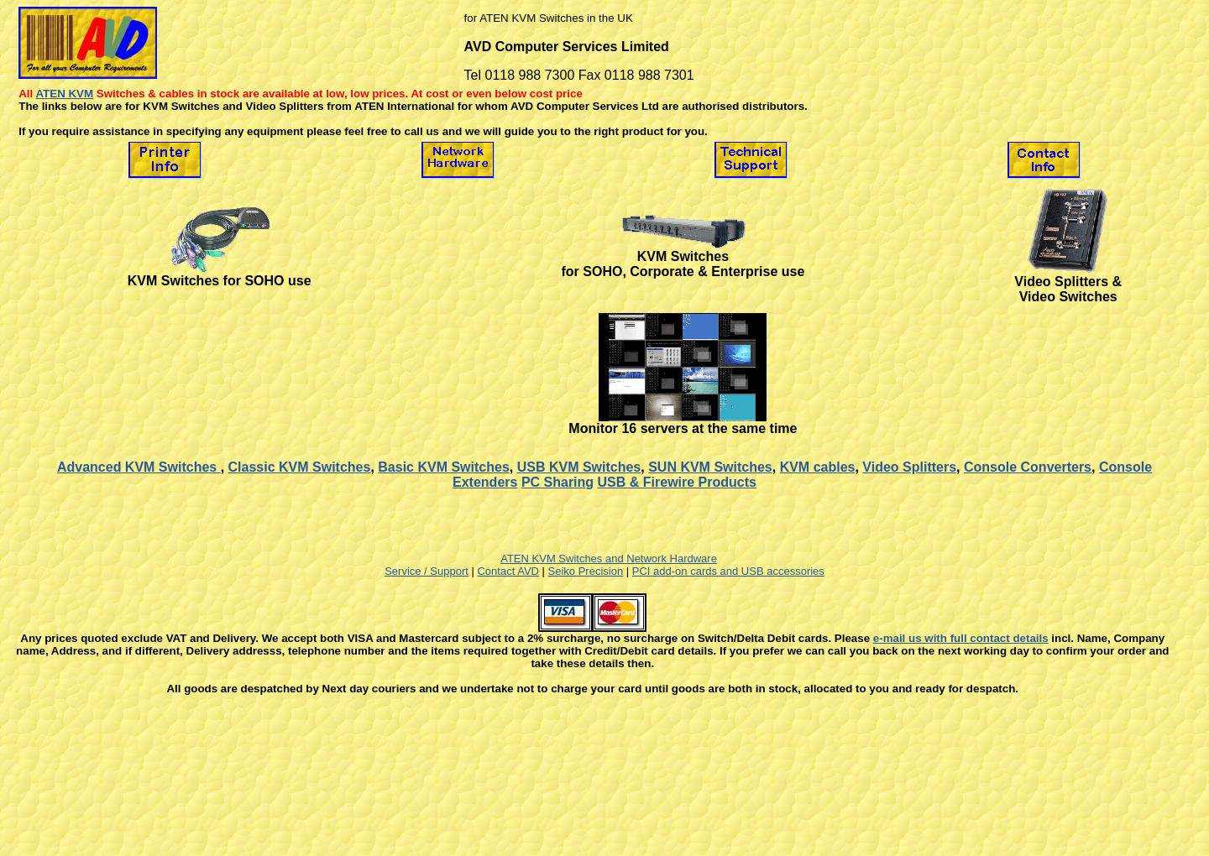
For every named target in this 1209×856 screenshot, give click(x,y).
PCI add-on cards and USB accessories (728, 571)
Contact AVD (507, 571)
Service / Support (426, 571)
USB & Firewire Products (677, 482)
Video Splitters (909, 467)
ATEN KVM (64, 93)
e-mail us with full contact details (961, 638)
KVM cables (818, 467)
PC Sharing (557, 482)
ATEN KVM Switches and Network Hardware (608, 558)
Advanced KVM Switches (139, 467)
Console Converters (1027, 467)
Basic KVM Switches (444, 467)
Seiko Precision (586, 571)
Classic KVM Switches (299, 467)
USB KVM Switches (579, 467)
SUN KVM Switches (710, 467)
